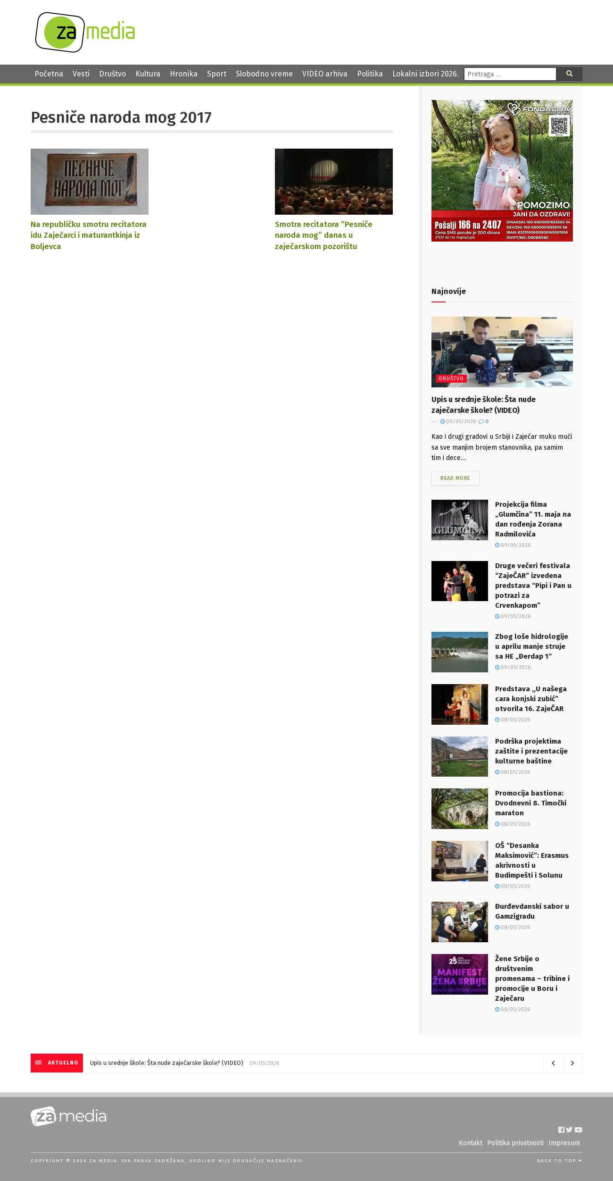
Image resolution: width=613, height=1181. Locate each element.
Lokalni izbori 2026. (425, 73)
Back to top (559, 1161)
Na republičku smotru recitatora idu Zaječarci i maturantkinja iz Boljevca (89, 235)
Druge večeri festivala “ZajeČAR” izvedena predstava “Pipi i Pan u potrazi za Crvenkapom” (533, 585)
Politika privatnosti (515, 1143)
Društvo (112, 73)
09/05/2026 (458, 422)
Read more (455, 478)
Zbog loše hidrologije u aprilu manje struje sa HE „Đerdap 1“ (531, 646)
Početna (48, 73)
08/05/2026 (512, 720)
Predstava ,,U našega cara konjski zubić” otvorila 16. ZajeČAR (531, 699)
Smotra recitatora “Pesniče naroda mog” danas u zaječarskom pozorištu (324, 235)
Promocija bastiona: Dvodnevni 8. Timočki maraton (530, 803)
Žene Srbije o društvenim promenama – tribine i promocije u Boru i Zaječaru (532, 979)
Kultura (147, 73)
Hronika (184, 73)
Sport (216, 73)
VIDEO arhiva (325, 73)
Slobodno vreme (264, 73)
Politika (370, 73)
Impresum (564, 1143)
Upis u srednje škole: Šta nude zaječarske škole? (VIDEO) (166, 1062)
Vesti (81, 73)
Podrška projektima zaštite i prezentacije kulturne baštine (531, 751)
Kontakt (470, 1143)
